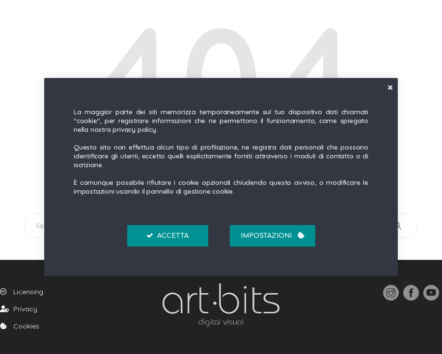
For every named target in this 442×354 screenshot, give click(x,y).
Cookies (19, 326)
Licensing (21, 291)
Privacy (18, 308)
